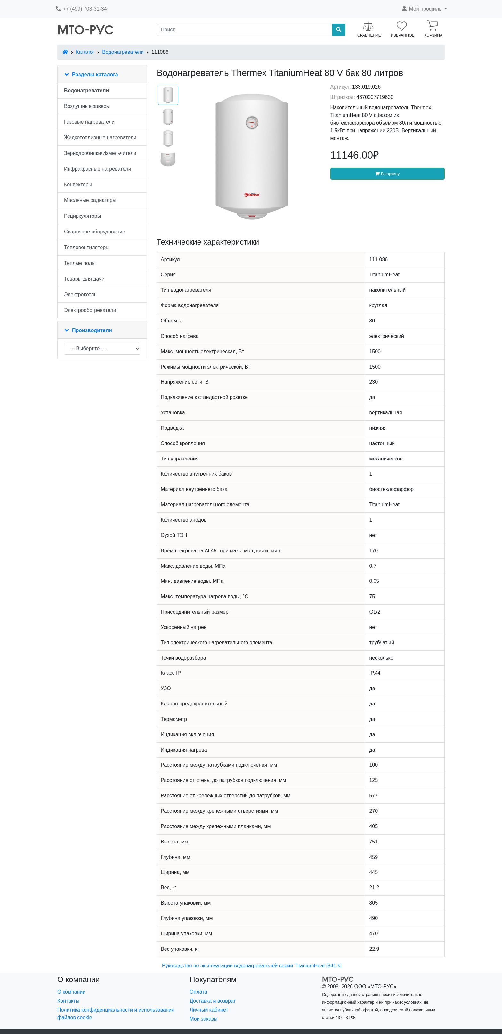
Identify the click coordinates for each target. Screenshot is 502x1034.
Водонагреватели (122, 52)
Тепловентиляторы (86, 247)
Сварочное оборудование (94, 231)
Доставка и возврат (213, 1001)
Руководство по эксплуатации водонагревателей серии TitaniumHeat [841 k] (252, 965)
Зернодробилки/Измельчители (100, 153)
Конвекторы (78, 184)
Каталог (85, 52)
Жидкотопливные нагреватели (100, 137)
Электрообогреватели (90, 310)
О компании (71, 992)
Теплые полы (80, 263)
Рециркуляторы (82, 216)
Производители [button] (92, 330)
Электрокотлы (81, 294)
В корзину (387, 173)
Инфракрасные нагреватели (97, 169)
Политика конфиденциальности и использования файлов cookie (115, 1013)
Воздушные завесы (87, 106)
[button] (424, 9)
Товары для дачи (84, 278)
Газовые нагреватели (89, 122)
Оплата (198, 992)
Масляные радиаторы (90, 200)
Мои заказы (203, 1019)
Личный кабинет (209, 1010)
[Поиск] (244, 30)
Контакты (68, 1001)
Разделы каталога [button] (95, 74)
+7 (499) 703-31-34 (81, 9)
